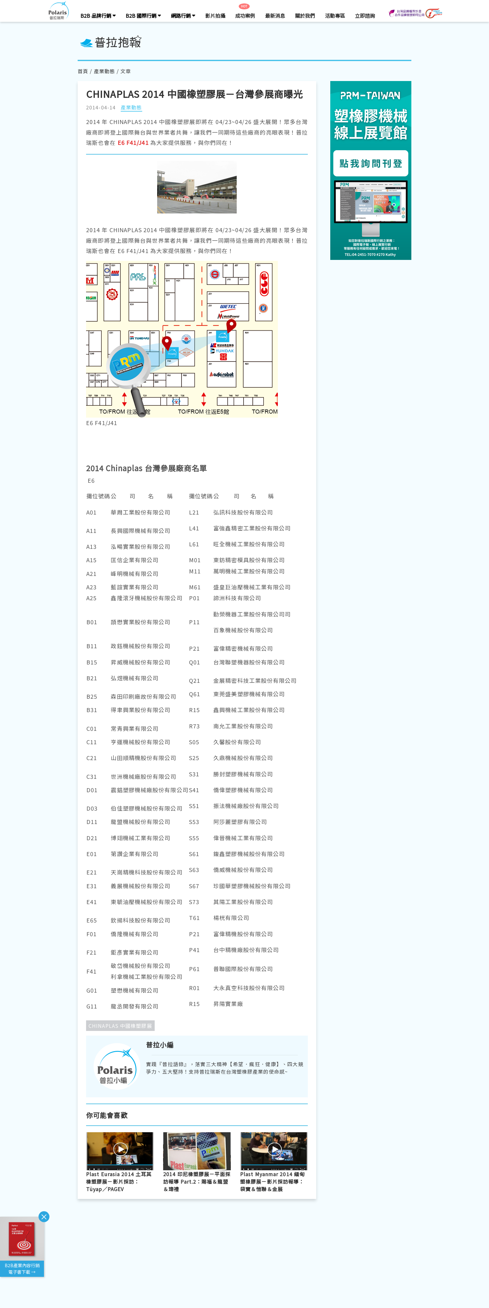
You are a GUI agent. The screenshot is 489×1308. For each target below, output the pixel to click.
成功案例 (245, 15)
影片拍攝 (215, 15)
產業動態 (104, 71)
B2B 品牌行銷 (98, 15)
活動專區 (335, 15)
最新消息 (275, 15)
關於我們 (305, 15)
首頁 (83, 71)
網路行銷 (183, 15)
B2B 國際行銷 (143, 15)
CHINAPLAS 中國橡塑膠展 (120, 1025)
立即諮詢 (365, 15)
